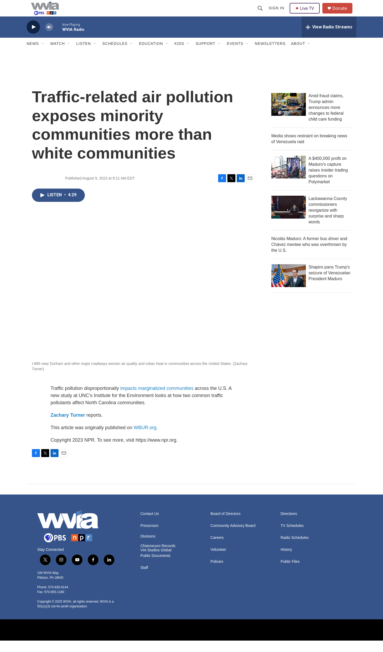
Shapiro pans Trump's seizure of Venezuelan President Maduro (329, 284)
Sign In (277, 14)
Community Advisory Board (232, 537)
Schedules (115, 55)
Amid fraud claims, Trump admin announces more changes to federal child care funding (326, 119)
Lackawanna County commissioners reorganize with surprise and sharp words (328, 222)
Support (205, 55)
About (298, 55)
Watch (57, 55)
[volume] (49, 39)
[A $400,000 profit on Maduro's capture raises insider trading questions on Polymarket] (288, 178)
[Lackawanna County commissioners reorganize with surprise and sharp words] (288, 218)
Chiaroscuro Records (158, 557)
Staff (144, 579)
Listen (83, 55)
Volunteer (218, 561)
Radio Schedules (295, 549)
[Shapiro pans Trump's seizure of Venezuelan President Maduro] (288, 287)
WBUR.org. (146, 439)
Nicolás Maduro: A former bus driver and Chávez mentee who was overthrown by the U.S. (309, 256)
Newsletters (270, 55)
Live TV (306, 14)
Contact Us (149, 525)
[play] (33, 39)
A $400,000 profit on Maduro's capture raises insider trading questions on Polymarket (328, 181)
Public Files (290, 573)
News (33, 55)
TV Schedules (292, 537)
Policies (216, 573)
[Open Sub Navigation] (43, 55)
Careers (217, 549)
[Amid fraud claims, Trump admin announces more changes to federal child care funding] (288, 115)
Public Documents (155, 567)
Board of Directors (225, 525)
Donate (343, 14)
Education (151, 55)
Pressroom (149, 537)
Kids (179, 55)
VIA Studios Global (156, 562)
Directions (289, 525)
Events (235, 55)
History (286, 561)
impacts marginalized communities (156, 399)
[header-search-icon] (261, 13)
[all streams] (329, 38)
